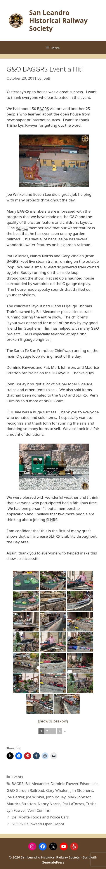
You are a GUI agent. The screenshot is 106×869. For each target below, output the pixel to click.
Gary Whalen (57, 790)
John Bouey (55, 796)
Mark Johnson (80, 796)
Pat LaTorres (73, 803)
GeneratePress (53, 862)
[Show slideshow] (53, 721)
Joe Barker (15, 796)
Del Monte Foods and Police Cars (40, 817)
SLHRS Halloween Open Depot (38, 823)
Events (17, 776)
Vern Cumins (39, 810)
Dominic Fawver (64, 783)
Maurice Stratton (21, 803)
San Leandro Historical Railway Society (58, 20)
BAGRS (17, 783)
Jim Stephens (81, 790)
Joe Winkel (35, 796)
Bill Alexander (37, 783)
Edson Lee (88, 783)
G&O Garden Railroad (25, 790)
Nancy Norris (49, 803)
